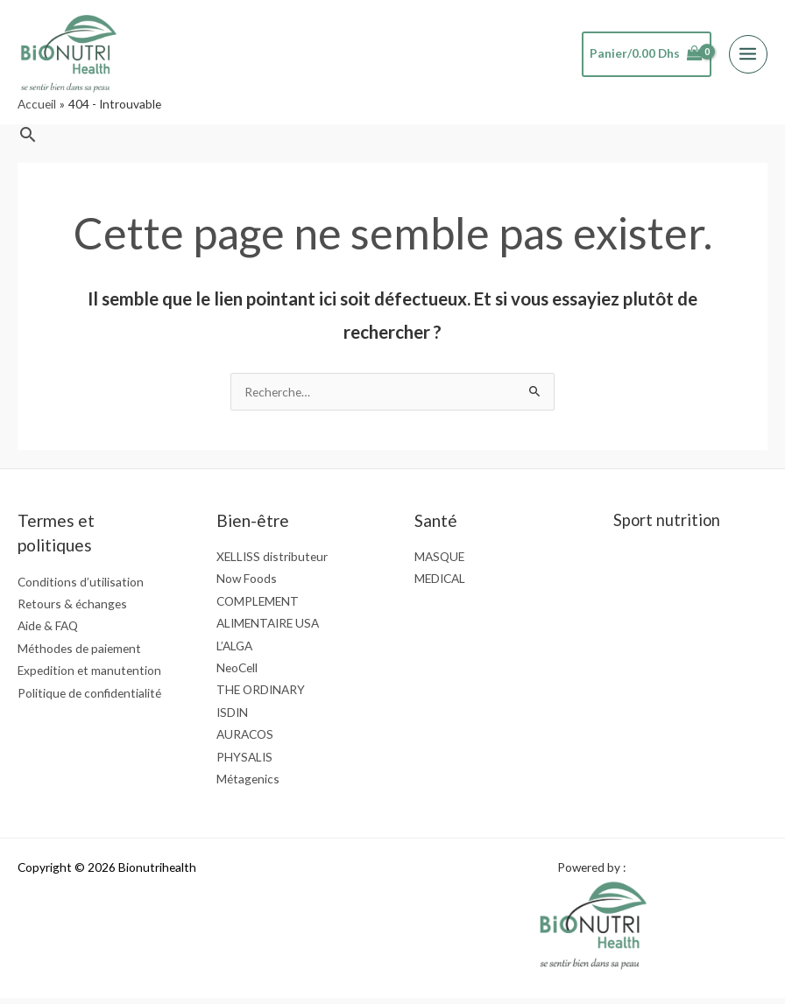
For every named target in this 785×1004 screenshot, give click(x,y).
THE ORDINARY (260, 695)
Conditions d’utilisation (81, 586)
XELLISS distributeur (272, 561)
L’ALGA (234, 650)
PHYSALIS (244, 762)
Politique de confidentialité (89, 698)
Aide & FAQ (48, 631)
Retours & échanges (72, 609)
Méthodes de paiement (79, 653)
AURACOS (244, 740)
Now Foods (246, 584)
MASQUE (439, 561)
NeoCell (237, 673)
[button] (28, 140)
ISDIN (232, 717)
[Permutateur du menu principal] (748, 56)
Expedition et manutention (89, 676)
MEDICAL (439, 584)
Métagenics (247, 784)
